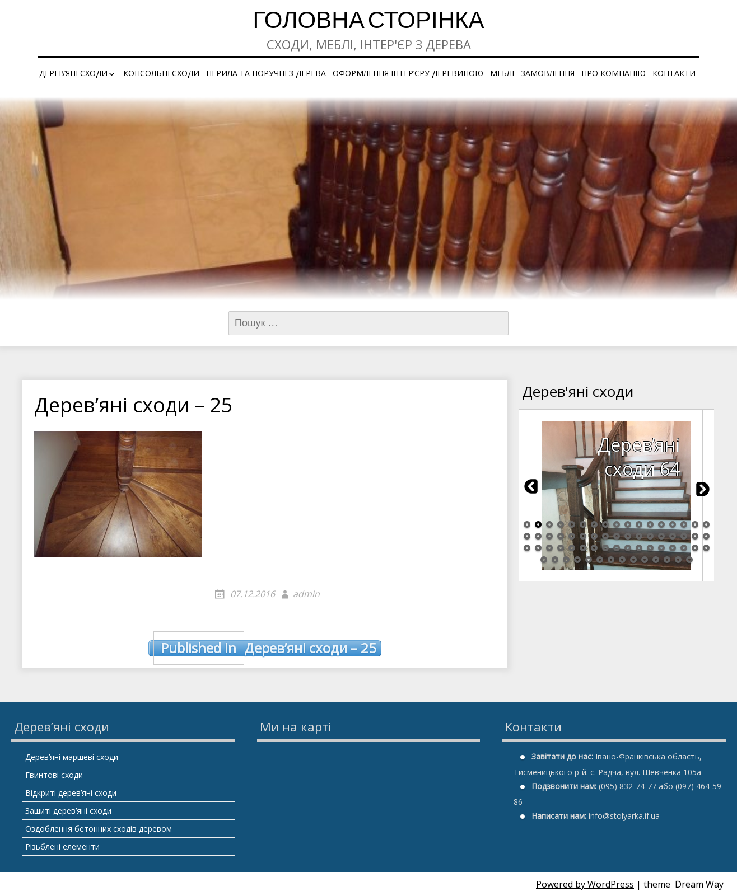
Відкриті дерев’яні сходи (70, 792)
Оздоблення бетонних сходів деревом (98, 828)
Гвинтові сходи (54, 775)
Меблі (502, 73)
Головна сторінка (368, 22)
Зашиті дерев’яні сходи (68, 810)
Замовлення (548, 73)
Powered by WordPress (585, 884)
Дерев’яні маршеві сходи (71, 757)
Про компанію (613, 73)
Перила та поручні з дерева (266, 73)
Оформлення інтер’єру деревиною (408, 73)
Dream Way (699, 884)
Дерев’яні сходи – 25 (264, 648)
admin (306, 594)
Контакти (674, 73)
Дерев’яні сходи (73, 73)
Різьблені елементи (62, 846)
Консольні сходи (161, 73)
